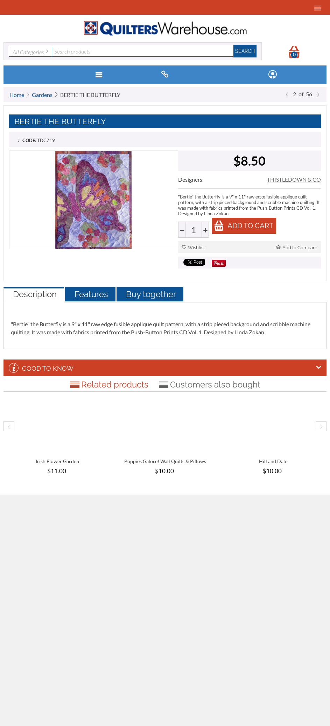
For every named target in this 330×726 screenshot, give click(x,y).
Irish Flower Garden (57, 461)
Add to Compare (296, 247)
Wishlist (193, 247)
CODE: (29, 140)
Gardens (42, 94)
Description (35, 294)
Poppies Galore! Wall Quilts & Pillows (165, 461)
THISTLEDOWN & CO (294, 179)
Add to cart (243, 226)
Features (91, 294)
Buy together (151, 294)
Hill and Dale (273, 461)
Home (16, 94)
